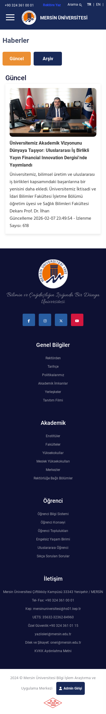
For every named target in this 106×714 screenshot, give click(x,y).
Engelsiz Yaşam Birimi (53, 539)
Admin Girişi (73, 688)
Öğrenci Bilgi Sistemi (53, 514)
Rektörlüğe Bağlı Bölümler (53, 478)
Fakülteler (53, 444)
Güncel (17, 58)
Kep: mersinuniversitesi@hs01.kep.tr (53, 609)
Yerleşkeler (53, 392)
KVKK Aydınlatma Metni (53, 651)
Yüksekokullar (53, 453)
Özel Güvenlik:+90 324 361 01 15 (53, 626)
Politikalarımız (53, 375)
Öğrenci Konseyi (53, 522)
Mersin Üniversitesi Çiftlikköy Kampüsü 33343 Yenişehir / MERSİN (53, 592)
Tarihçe (53, 367)
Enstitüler (53, 436)
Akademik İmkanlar (53, 383)
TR (89, 4)
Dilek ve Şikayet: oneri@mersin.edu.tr (53, 643)
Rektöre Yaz (52, 5)
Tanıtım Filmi (53, 400)
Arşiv (48, 58)
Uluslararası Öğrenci (53, 548)
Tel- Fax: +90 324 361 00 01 (53, 600)
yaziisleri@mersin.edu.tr (53, 634)
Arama (75, 5)
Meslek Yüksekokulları (53, 461)
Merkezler (53, 470)
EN (98, 4)
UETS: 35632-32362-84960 (53, 617)
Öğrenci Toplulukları (53, 531)
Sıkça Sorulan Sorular (53, 556)
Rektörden (53, 358)
